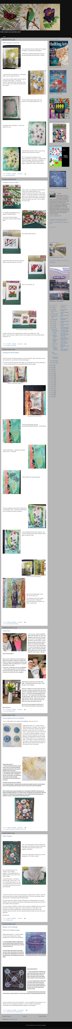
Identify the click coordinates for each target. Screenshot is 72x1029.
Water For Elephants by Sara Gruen (65, 346)
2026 (52, 307)
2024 (52, 365)
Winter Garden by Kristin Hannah (65, 350)
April (53, 327)
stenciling (16, 623)
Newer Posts (7, 1016)
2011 (52, 390)
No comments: (21, 1010)
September (54, 316)
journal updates (9, 623)
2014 (52, 384)
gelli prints (12, 175)
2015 (52, 382)
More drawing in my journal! (11, 43)
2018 (52, 377)
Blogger (44, 1025)
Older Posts (42, 1016)
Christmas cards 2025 (11, 345)
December (54, 310)
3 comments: (20, 173)
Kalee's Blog (52, 262)
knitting (7, 920)
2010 (52, 392)
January (54, 362)
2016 (52, 381)
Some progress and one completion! (13, 718)
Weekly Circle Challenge (10, 927)
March (53, 329)
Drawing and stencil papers (11, 352)
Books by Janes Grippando (64, 319)
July (53, 321)
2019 (52, 375)
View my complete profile (55, 215)
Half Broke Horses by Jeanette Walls (65, 328)
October (54, 314)
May (53, 325)
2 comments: (20, 343)
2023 (52, 367)
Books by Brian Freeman (64, 310)
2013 (52, 386)
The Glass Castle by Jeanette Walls (65, 331)
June (53, 323)
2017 (52, 379)
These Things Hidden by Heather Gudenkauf (65, 339)
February (54, 360)
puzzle (24, 829)
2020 (52, 373)
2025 (52, 309)
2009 (52, 394)
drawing (8, 175)
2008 (52, 396)
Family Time (6, 631)
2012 (52, 388)
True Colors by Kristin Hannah (64, 342)
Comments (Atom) (13, 1019)
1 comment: (19, 622)
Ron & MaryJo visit (10, 711)
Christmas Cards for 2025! (10, 182)
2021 (52, 371)
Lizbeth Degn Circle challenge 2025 (14, 829)
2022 (52, 369)
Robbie (59, 193)
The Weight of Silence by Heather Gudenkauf (65, 334)
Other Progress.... (8, 836)
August (54, 319)
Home (4, 36)
